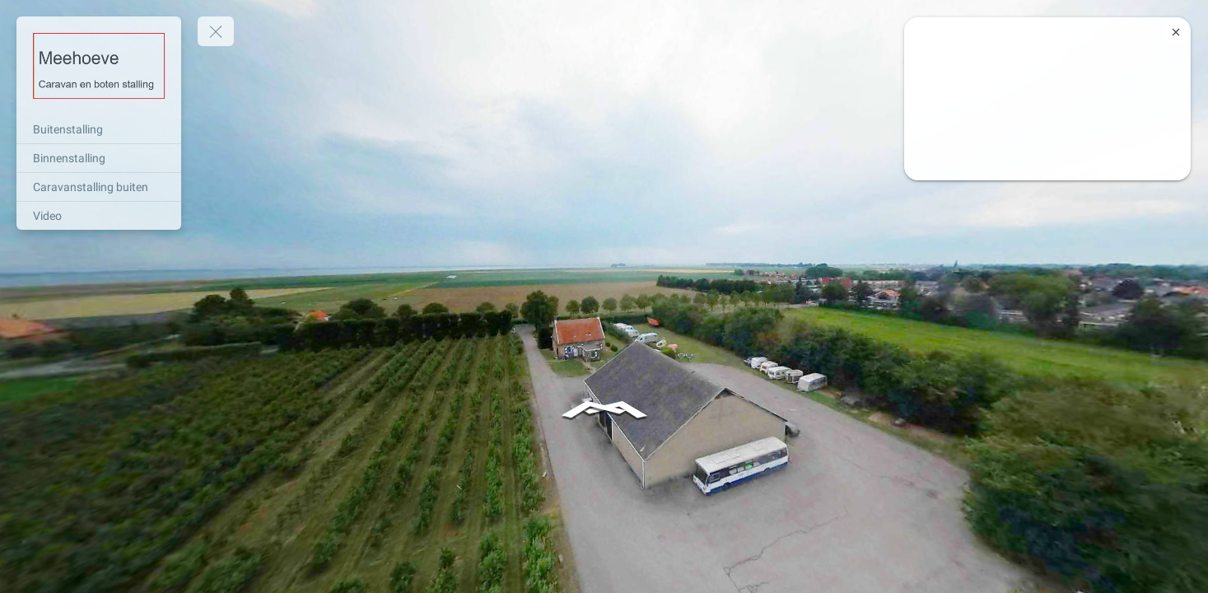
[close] (1176, 32)
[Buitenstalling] (98, 129)
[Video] (98, 216)
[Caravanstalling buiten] (98, 187)
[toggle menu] (216, 31)
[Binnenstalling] (98, 158)
